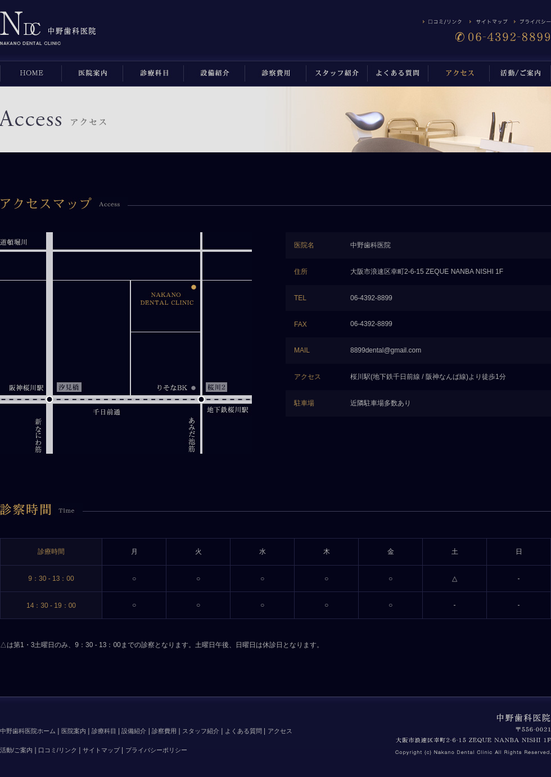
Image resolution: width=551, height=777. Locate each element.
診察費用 (164, 731)
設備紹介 (133, 731)
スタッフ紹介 (200, 731)
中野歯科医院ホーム (28, 731)
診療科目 (104, 731)
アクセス (280, 731)
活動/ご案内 (16, 750)
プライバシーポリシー (156, 750)
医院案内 (73, 731)
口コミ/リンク (57, 750)
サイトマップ (101, 750)
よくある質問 (243, 731)
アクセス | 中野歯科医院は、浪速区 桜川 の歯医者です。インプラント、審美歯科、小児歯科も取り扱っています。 (48, 28)
